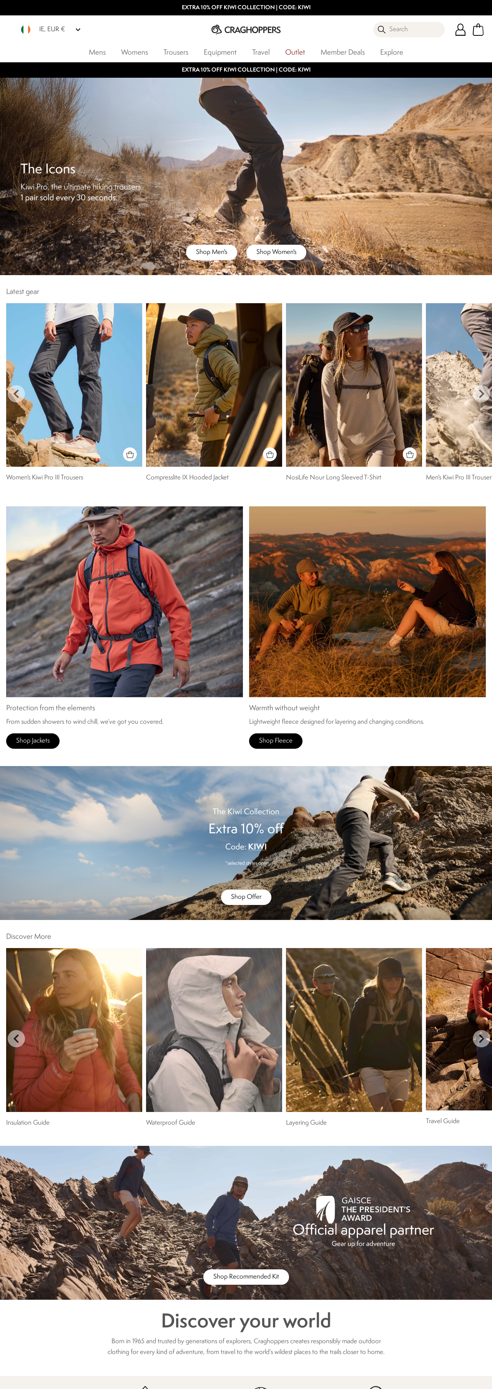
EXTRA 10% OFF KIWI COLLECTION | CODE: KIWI (246, 8)
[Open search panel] (409, 29)
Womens (134, 53)
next (481, 393)
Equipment (220, 53)
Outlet (295, 53)
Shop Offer (246, 897)
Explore (391, 53)
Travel (261, 53)
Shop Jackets (33, 741)
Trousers (175, 53)
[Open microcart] (478, 29)
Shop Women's (276, 252)
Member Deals (343, 53)
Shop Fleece (276, 741)
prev (16, 393)
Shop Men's (211, 252)
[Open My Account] (460, 29)
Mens (97, 53)
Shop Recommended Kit (246, 1277)
